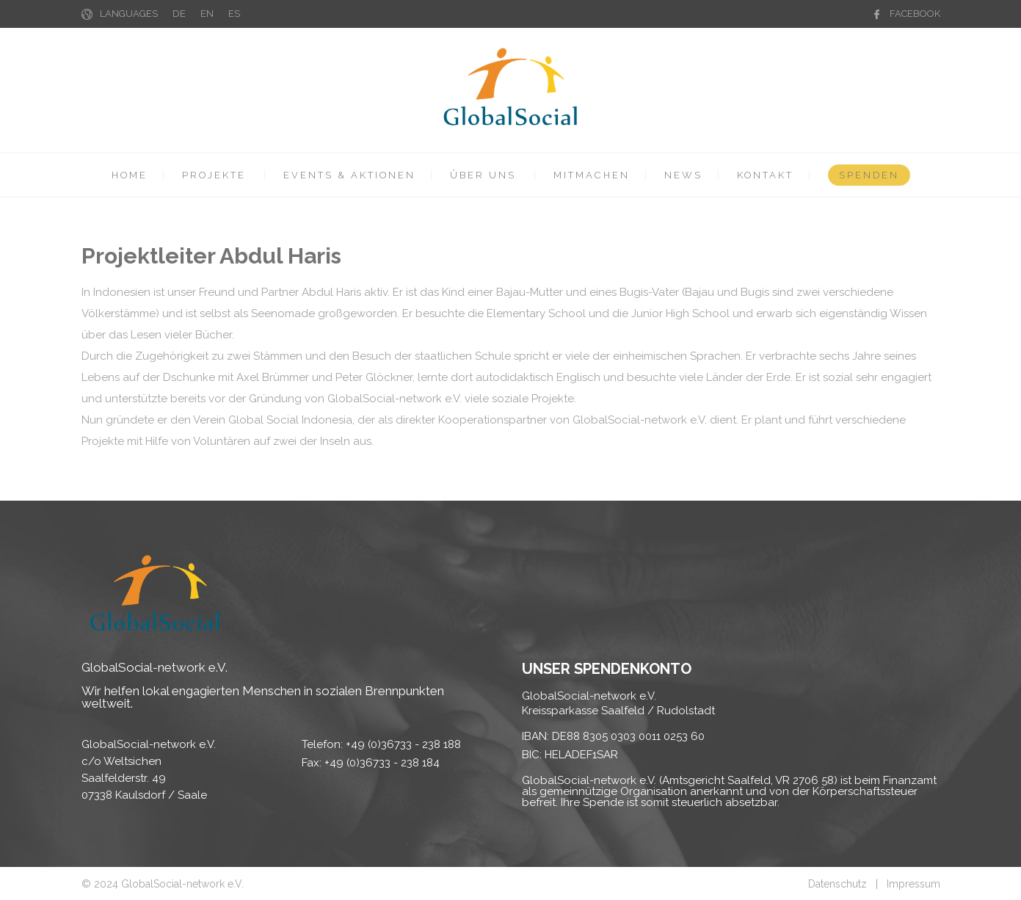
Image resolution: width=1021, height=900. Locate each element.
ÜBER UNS (483, 175)
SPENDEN (869, 175)
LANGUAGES (129, 13)
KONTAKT (765, 175)
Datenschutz (837, 884)
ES (234, 13)
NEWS (683, 175)
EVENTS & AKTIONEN (349, 175)
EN (207, 13)
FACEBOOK (915, 13)
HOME (130, 175)
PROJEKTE (214, 175)
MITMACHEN (591, 175)
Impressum (913, 884)
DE (179, 13)
